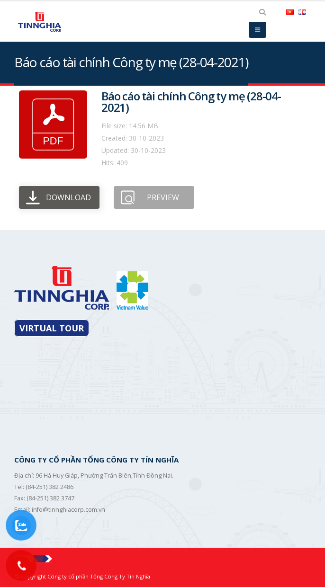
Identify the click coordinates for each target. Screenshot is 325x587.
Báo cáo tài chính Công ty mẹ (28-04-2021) (191, 101)
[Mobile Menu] (257, 30)
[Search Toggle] (262, 12)
